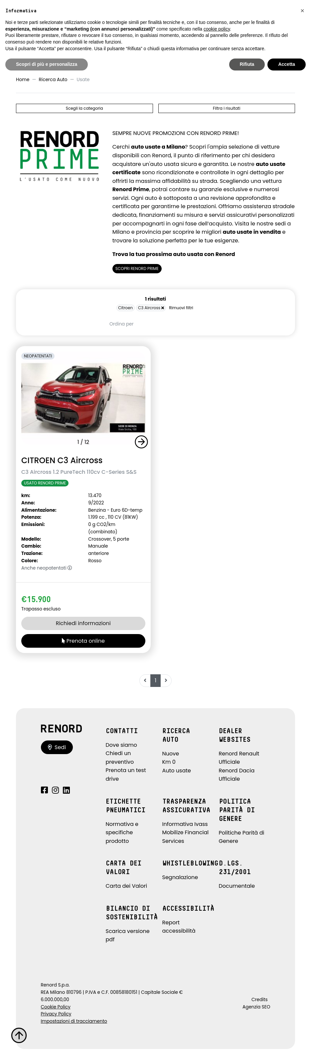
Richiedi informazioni (83, 623)
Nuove (170, 753)
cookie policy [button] (217, 29)
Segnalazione (180, 877)
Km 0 (169, 762)
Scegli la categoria (84, 108)
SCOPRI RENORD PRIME (137, 268)
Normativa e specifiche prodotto (122, 832)
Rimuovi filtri (181, 308)
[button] (143, 442)
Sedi (57, 747)
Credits (259, 999)
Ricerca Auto (53, 79)
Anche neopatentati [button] (46, 568)
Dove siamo (121, 745)
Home (23, 79)
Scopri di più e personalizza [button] (46, 64)
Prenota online (83, 641)
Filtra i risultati (226, 108)
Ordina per (121, 324)
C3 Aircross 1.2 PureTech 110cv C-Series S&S (79, 472)
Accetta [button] (286, 64)
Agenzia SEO (256, 1007)
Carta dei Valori (126, 886)
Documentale (237, 886)
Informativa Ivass (185, 824)
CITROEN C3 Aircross (61, 460)
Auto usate (176, 770)
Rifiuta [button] (247, 64)
